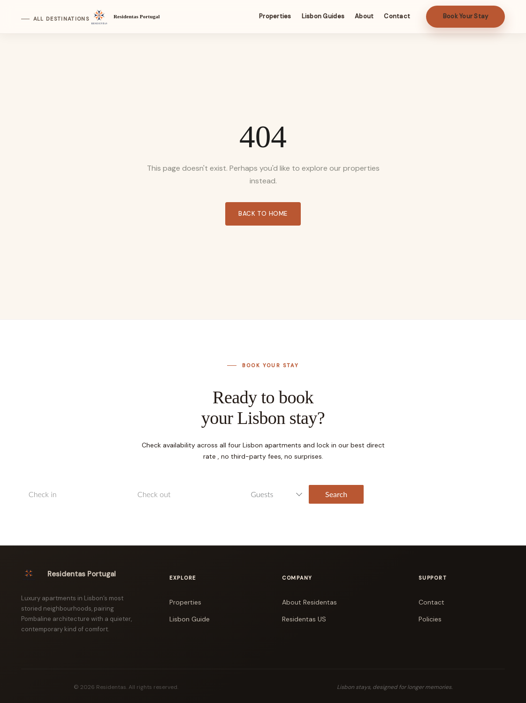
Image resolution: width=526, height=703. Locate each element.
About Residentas (309, 602)
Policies (430, 619)
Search (336, 494)
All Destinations (61, 19)
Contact (431, 602)
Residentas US (304, 619)
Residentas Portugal (137, 16)
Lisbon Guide (189, 619)
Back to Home (262, 214)
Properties (185, 602)
